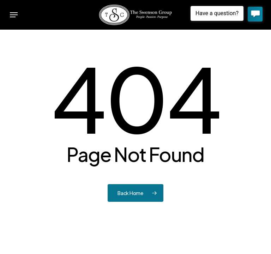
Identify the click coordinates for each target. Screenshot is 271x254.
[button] (14, 14)
